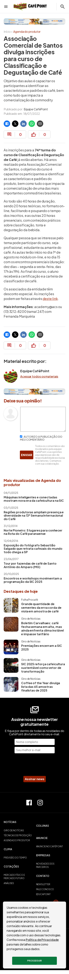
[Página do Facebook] (29, 802)
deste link (50, 298)
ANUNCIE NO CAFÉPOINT (49, 846)
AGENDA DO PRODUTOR (17, 840)
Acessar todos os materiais (39, 376)
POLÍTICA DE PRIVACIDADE (34, 937)
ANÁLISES (9, 883)
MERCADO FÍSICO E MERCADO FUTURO (14, 877)
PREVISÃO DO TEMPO (15, 857)
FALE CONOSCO (45, 889)
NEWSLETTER (43, 884)
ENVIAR (26, 455)
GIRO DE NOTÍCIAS (14, 830)
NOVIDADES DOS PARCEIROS (45, 865)
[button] (18, 823)
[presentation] (35, 765)
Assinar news (34, 779)
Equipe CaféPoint (36, 109)
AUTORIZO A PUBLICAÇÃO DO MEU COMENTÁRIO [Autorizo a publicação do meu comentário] (41, 438)
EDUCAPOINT (43, 894)
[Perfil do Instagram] (40, 802)
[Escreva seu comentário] (43, 430)
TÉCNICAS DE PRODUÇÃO (18, 835)
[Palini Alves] (34, 21)
